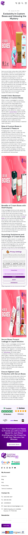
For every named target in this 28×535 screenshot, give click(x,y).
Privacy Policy (5, 485)
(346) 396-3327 (8, 497)
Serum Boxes (7, 352)
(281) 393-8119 (7, 500)
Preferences (14, 282)
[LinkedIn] (10, 468)
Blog (2, 479)
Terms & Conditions (6, 488)
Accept (14, 276)
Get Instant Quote (14, 444)
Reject (14, 279)
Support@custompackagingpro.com (13, 506)
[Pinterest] (12, 468)
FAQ (2, 482)
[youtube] (15, 468)
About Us (4, 476)
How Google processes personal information (14, 273)
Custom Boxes (13, 111)
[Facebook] (1, 468)
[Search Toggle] (22, 3)
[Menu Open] (25, 4)
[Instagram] (7, 468)
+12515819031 (7, 503)
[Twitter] (4, 468)
